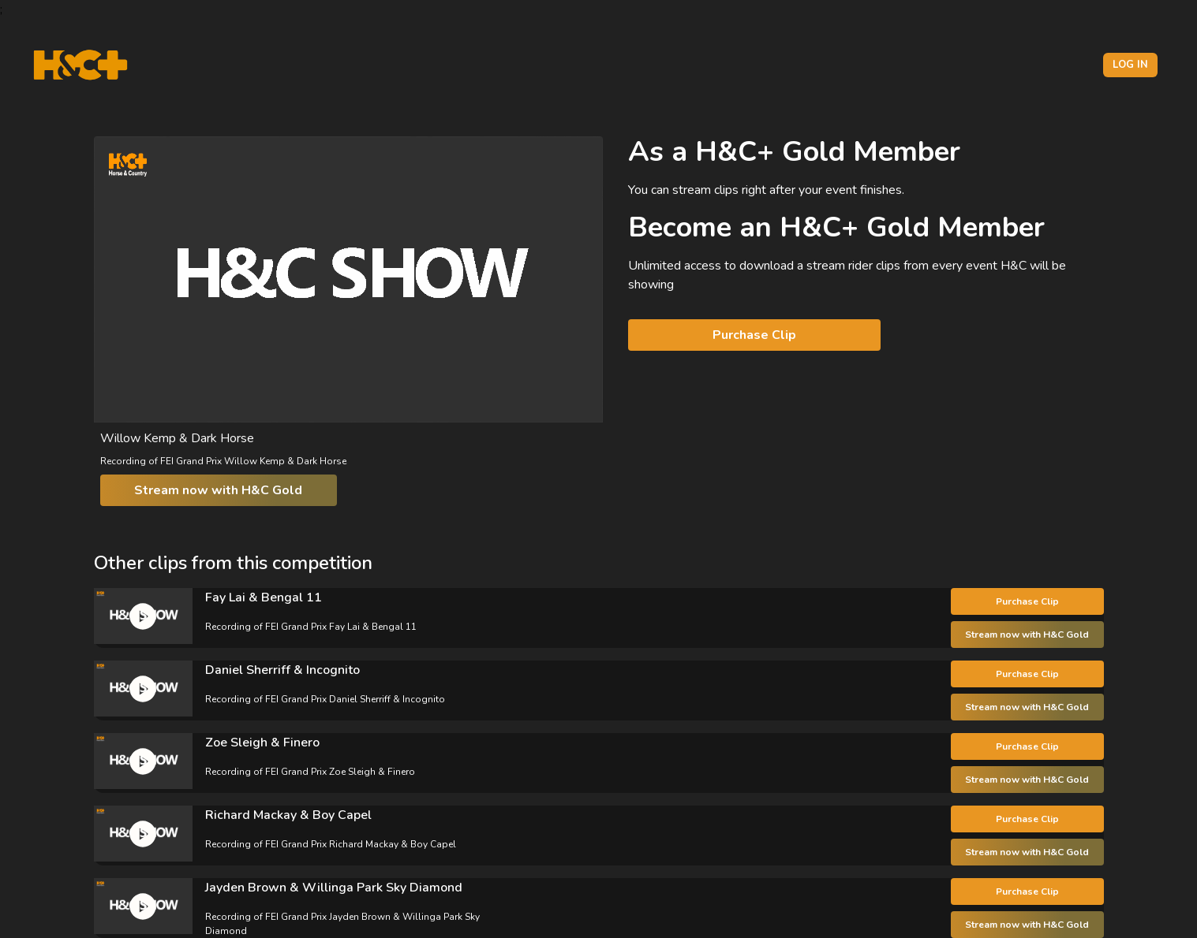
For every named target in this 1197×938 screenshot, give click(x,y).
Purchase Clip (754, 335)
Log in (1130, 65)
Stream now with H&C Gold (218, 490)
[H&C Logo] (80, 65)
